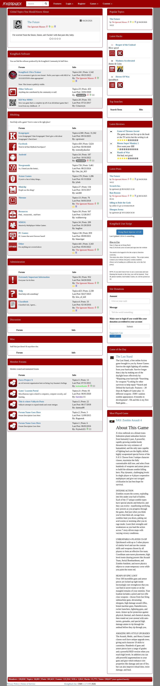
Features (57, 4)
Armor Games (25, 176)
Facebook (23, 144)
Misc (12, 339)
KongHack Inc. (70, 684)
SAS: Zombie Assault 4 (129, 420)
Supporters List (116, 333)
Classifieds (23, 302)
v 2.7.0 (86, 684)
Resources (23, 211)
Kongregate (24, 133)
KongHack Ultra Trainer (30, 72)
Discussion (15, 319)
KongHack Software (20, 54)
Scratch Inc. (115, 186)
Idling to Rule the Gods (120, 203)
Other (21, 244)
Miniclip (22, 187)
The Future (34, 22)
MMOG (22, 222)
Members (13, 679)
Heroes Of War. (123, 77)
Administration (17, 261)
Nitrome (22, 198)
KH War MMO (26, 100)
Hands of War (123, 152)
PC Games (23, 233)
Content (107, 4)
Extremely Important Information (34, 277)
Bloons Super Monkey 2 (128, 143)
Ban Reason (115, 193)
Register (81, 4)
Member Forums (18, 362)
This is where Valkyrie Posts (31, 401)
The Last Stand (124, 356)
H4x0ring (14, 114)
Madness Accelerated (125, 61)
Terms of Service (28, 684)
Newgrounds (24, 165)
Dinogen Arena (116, 209)
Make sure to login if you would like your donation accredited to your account (128, 320)
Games (94, 4)
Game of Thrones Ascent (128, 131)
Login (69, 4)
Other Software (26, 89)
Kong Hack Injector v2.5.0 (129, 232)
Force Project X (26, 380)
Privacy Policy (13, 684)
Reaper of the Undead (126, 45)
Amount (113, 296)
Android (22, 154)
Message (113, 307)
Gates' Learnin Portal (28, 391)
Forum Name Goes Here (30, 412)
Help (21, 291)
